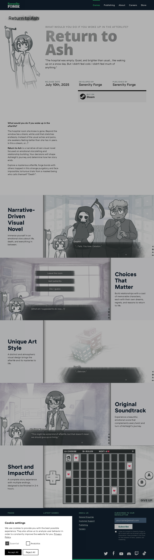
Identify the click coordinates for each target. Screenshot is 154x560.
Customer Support (87, 521)
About (122, 5)
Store (143, 5)
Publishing (109, 5)
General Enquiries (86, 517)
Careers (133, 5)
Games (96, 5)
